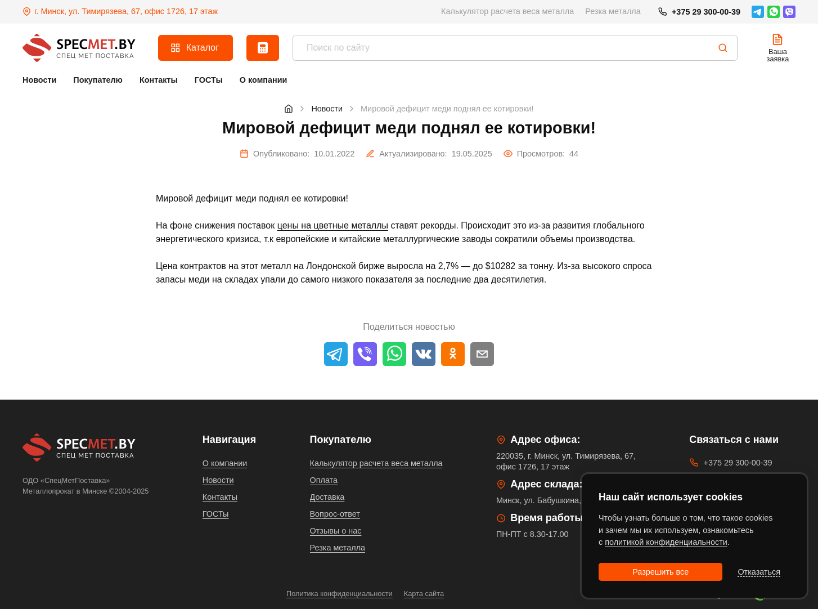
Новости (218, 480)
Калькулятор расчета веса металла (507, 11)
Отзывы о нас (336, 530)
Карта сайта (424, 593)
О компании (225, 463)
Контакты (220, 496)
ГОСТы (216, 513)
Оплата (324, 480)
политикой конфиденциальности (666, 542)
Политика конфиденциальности (339, 593)
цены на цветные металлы (332, 225)
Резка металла (613, 11)
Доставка (327, 496)
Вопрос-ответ (335, 513)
